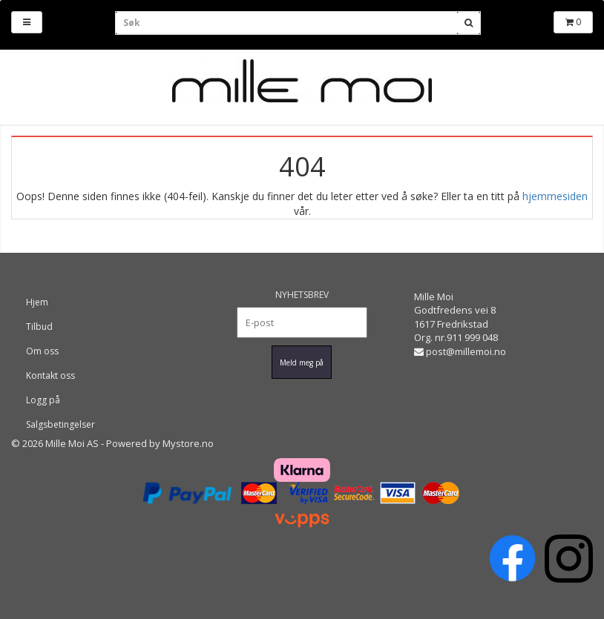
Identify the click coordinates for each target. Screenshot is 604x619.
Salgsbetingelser (60, 424)
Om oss (42, 351)
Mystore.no (188, 443)
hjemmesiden (555, 196)
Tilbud (39, 326)
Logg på (43, 400)
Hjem (37, 302)
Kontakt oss (50, 375)
